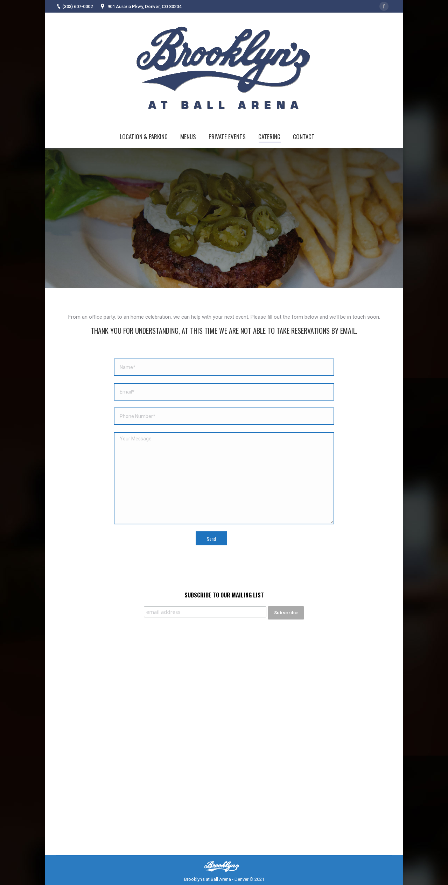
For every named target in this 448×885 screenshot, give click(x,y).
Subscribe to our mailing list (224, 595)
